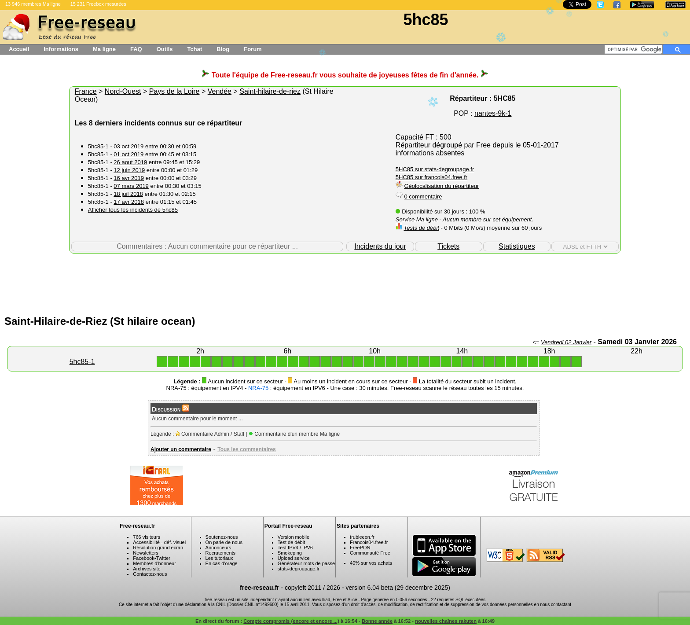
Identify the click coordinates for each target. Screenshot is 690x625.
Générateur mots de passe (306, 563)
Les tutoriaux (219, 558)
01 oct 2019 (128, 154)
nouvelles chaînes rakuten (446, 621)
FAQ (136, 49)
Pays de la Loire (174, 91)
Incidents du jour (380, 246)
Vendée (219, 91)
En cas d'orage (222, 563)
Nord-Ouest (123, 91)
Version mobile (293, 537)
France (86, 91)
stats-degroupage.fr (298, 568)
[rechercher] (635, 49)
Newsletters (145, 552)
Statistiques (517, 246)
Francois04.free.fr (369, 542)
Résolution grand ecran (158, 547)
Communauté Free (370, 552)
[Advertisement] (345, 282)
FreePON (360, 547)
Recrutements (220, 552)
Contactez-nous (150, 574)
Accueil (19, 49)
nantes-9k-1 (493, 113)
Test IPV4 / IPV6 (295, 547)
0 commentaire (423, 196)
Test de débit (291, 542)
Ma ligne (104, 49)
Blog (223, 49)
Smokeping (290, 552)
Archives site (146, 568)
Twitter (163, 558)
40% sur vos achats (371, 563)
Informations (61, 49)
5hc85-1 (82, 361)
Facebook (143, 558)
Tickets (448, 246)
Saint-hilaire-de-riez (270, 91)
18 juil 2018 (128, 194)
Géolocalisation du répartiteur (441, 186)
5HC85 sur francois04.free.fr (431, 177)
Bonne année (377, 621)
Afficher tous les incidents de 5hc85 (133, 209)
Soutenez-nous (222, 537)
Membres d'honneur (154, 563)
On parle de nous (224, 542)
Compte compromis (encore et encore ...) (291, 621)
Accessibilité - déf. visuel (159, 542)
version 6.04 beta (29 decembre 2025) (398, 587)
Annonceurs (218, 547)
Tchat (194, 49)
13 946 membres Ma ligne (33, 4)
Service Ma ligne (417, 219)
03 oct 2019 (128, 146)
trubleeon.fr (362, 537)
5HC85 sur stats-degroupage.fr (435, 169)
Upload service (294, 558)
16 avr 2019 (129, 178)
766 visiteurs (146, 537)
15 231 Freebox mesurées (98, 4)
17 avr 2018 (129, 202)
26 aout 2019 (130, 162)
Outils (165, 49)
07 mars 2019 (131, 186)
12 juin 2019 (129, 170)
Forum (252, 49)
